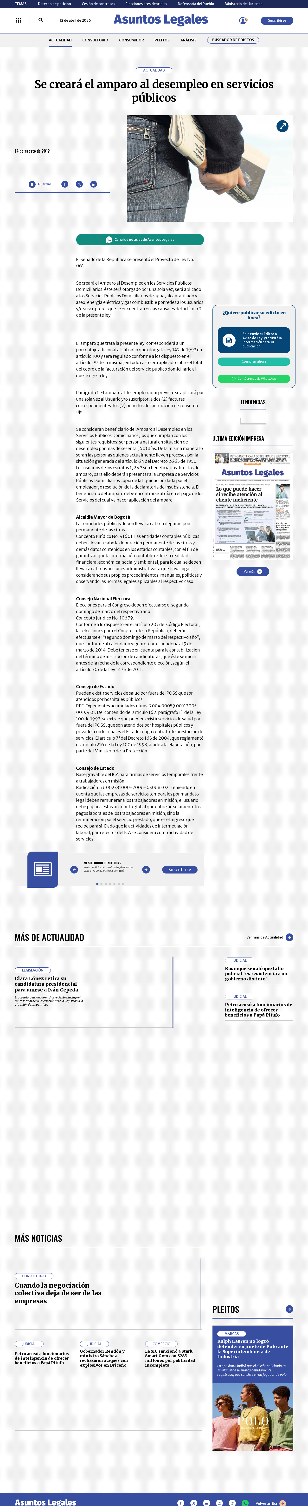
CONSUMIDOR (131, 40)
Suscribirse (277, 20)
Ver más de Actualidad (269, 937)
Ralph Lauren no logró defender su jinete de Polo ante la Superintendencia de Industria (252, 1348)
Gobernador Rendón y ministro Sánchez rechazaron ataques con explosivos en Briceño (104, 1358)
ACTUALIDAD (60, 40)
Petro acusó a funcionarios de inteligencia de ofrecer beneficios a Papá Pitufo (258, 1010)
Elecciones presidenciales (146, 4)
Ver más (253, 571)
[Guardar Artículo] (40, 184)
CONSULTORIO (95, 40)
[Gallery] (110, 866)
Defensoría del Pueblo (196, 4)
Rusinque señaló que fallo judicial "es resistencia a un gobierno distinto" (256, 974)
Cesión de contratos (98, 4)
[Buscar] (41, 21)
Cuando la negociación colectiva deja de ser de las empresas (58, 1293)
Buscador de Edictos (233, 40)
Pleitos (225, 1309)
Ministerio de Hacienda (244, 4)
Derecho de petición (54, 4)
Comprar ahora (254, 361)
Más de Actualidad (49, 937)
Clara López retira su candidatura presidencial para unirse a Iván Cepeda (46, 984)
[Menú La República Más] (18, 21)
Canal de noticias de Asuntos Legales (140, 239)
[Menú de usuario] (243, 20)
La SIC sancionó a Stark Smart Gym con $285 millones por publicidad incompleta (170, 1358)
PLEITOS (162, 40)
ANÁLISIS (188, 40)
